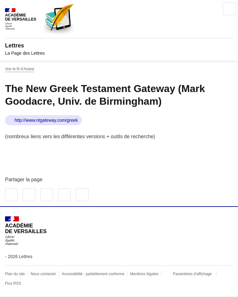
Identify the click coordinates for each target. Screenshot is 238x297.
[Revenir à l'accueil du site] (25, 230)
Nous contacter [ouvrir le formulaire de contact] (43, 274)
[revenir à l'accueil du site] (119, 45)
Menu (229, 9)
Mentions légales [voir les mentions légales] (144, 274)
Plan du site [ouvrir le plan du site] (15, 274)
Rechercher (211, 9)
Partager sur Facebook (11, 195)
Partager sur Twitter (29, 195)
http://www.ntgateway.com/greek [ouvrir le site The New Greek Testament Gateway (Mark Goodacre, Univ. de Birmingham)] (46, 120)
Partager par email (64, 195)
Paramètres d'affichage (192, 274)
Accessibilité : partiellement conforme (93, 274)
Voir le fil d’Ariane (19, 69)
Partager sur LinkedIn (46, 195)
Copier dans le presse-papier (82, 195)
